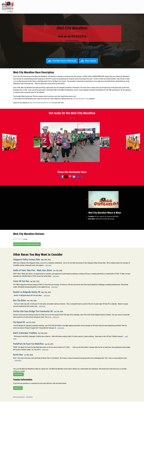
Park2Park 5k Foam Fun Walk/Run (29, 343)
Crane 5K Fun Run (21, 281)
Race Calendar (88, 61)
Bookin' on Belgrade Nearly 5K (27, 292)
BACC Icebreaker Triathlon (25, 333)
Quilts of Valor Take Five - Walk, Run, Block (33, 270)
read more (48, 265)
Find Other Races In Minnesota (62, 61)
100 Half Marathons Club (81, 99)
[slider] (18, 239)
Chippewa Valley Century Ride (27, 259)
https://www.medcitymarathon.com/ (40, 103)
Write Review (18, 374)
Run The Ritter (20, 300)
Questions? (17, 388)
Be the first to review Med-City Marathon (26, 244)
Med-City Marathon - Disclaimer (23, 397)
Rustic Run (18, 354)
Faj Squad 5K (19, 322)
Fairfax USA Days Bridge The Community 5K (34, 311)
